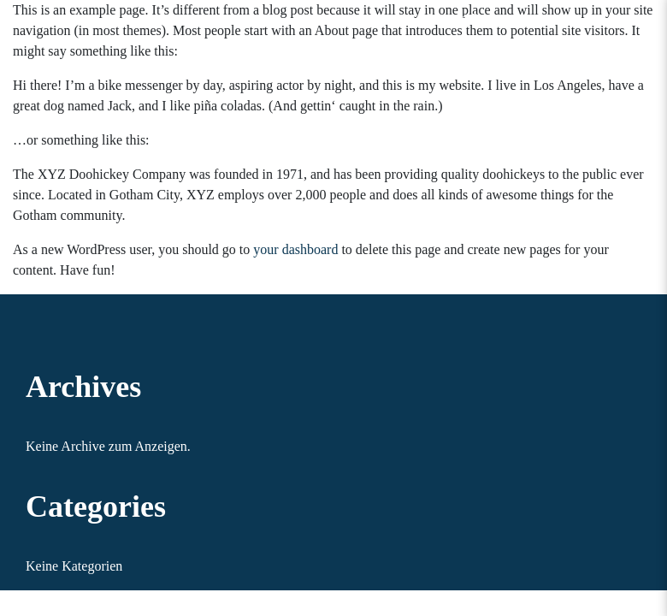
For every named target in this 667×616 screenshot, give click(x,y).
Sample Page (461, 18)
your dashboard (295, 249)
